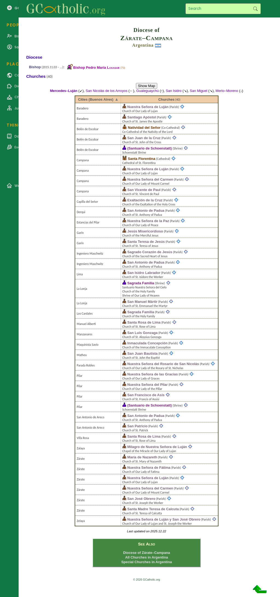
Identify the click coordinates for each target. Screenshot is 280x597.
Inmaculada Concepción (147, 343)
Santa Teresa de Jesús (146, 242)
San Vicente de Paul (144, 190)
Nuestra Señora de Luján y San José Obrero (163, 519)
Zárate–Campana (146, 37)
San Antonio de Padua (145, 210)
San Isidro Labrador (144, 273)
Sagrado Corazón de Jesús (149, 252)
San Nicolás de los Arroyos (106, 91)
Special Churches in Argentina (146, 562)
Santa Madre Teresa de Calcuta (153, 509)
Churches (166, 99)
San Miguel (198, 91)
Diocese (34, 57)
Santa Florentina (141, 159)
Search (255, 8)
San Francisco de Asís (146, 395)
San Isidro (174, 91)
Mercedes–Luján (63, 91)
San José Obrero (141, 499)
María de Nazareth (142, 457)
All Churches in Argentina (146, 557)
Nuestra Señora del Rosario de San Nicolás (163, 364)
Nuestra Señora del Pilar (147, 385)
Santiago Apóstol (141, 117)
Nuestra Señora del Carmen (150, 179)
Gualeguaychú (147, 91)
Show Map (146, 86)
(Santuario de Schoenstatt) (149, 148)
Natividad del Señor (144, 128)
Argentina (142, 45)
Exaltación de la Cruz (145, 200)
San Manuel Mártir (142, 302)
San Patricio (137, 426)
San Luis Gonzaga (142, 333)
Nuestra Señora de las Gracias (152, 374)
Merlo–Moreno (226, 91)
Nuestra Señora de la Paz (148, 221)
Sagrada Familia (140, 283)
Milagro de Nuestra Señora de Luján (157, 447)
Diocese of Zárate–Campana (146, 553)
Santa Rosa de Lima (144, 322)
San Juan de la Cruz (144, 138)
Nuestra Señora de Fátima (149, 467)
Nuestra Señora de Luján (148, 107)
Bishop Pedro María (96, 67)
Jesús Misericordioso (145, 231)
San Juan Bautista (142, 353)
